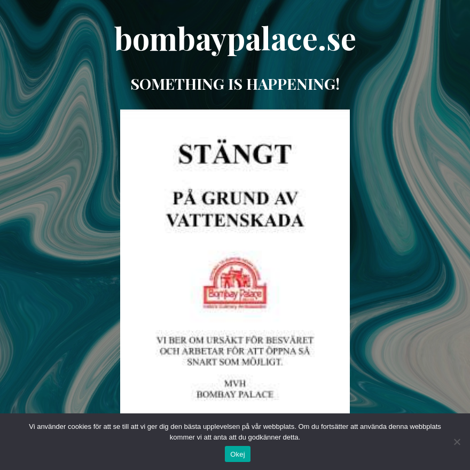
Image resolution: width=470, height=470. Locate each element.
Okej (237, 454)
